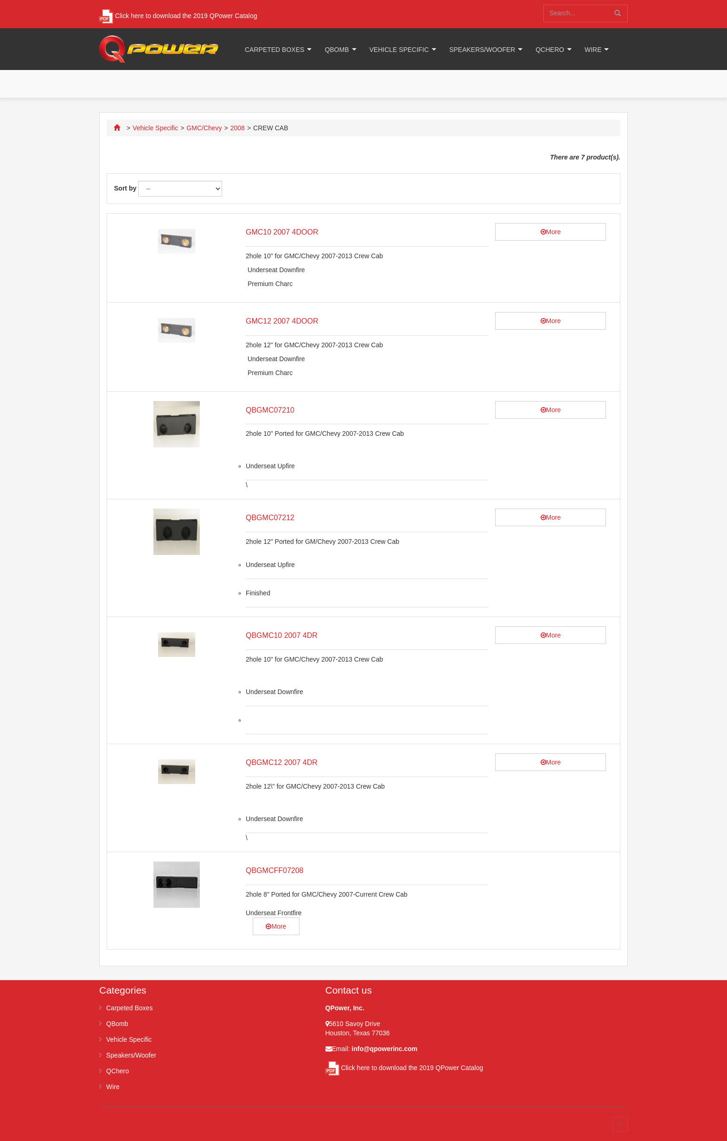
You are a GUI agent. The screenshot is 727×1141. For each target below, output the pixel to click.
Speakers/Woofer (482, 49)
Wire (593, 49)
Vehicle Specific (399, 49)
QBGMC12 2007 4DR (282, 762)
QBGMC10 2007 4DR (282, 635)
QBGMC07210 (270, 410)
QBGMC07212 (270, 518)
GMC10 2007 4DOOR (282, 232)
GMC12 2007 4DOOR (282, 321)
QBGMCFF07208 (274, 870)
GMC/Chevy (204, 128)
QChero (550, 49)
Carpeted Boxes (274, 49)
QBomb (337, 49)
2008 (237, 128)
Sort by (125, 188)
